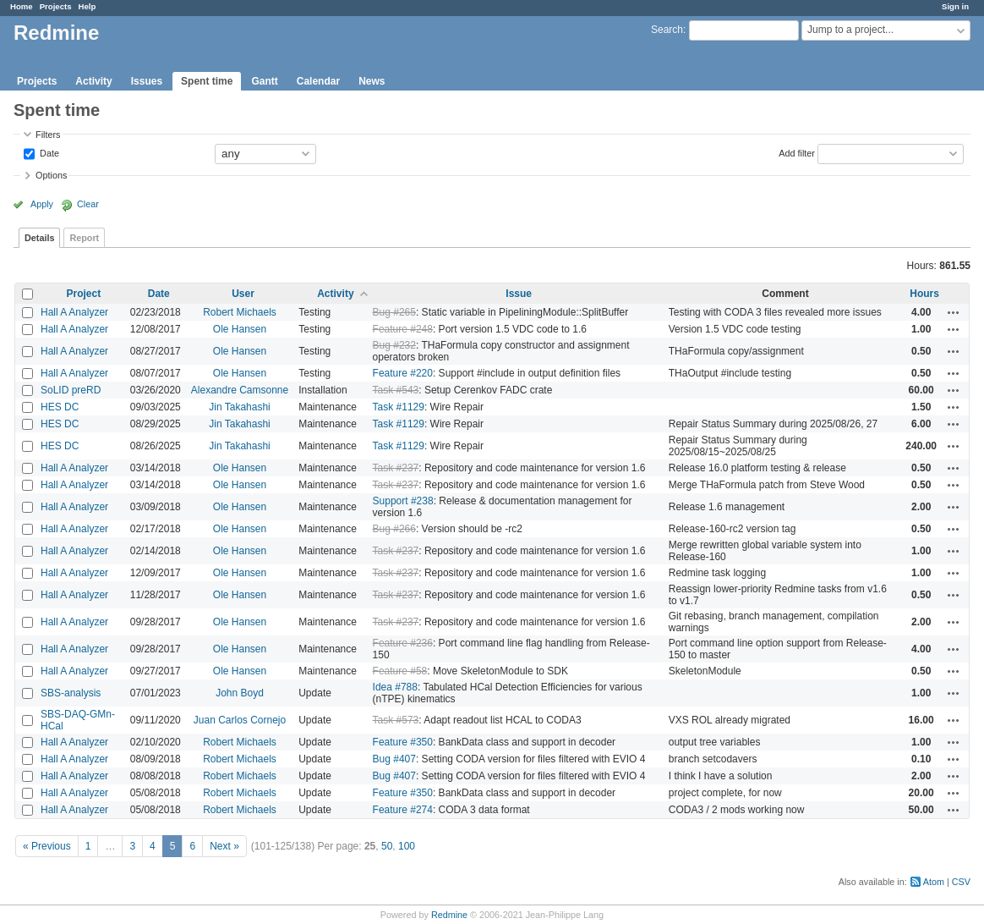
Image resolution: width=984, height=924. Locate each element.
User (243, 294)
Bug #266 (394, 529)
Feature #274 (403, 810)
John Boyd (240, 693)
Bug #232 (394, 345)
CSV (961, 882)
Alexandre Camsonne (239, 390)
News (371, 81)
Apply (41, 204)
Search (667, 30)
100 (406, 846)
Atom (933, 882)
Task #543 (396, 390)
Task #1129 (398, 407)
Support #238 (403, 501)
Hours (924, 294)
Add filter (797, 152)
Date (48, 152)
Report (84, 238)
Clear (88, 204)
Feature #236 (403, 643)
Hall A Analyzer (74, 312)
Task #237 (396, 468)
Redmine (449, 915)
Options (51, 175)
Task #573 (396, 720)
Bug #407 (394, 759)
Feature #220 (403, 373)
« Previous (47, 846)
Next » (224, 846)
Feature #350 (403, 742)
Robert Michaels (239, 312)
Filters (48, 134)
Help (87, 6)
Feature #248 (403, 329)
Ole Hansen (239, 329)
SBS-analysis (71, 693)
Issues (146, 81)
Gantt (264, 81)
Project (84, 294)
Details (39, 238)
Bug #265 (394, 312)
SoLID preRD (71, 390)
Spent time (206, 81)
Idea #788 (395, 687)
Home (21, 6)
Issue (519, 294)
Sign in (955, 6)
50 (386, 846)
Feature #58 (400, 671)
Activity (93, 81)
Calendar (318, 81)
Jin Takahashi (240, 407)
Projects (56, 6)
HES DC (60, 407)
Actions (953, 312)
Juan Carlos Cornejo (240, 720)
